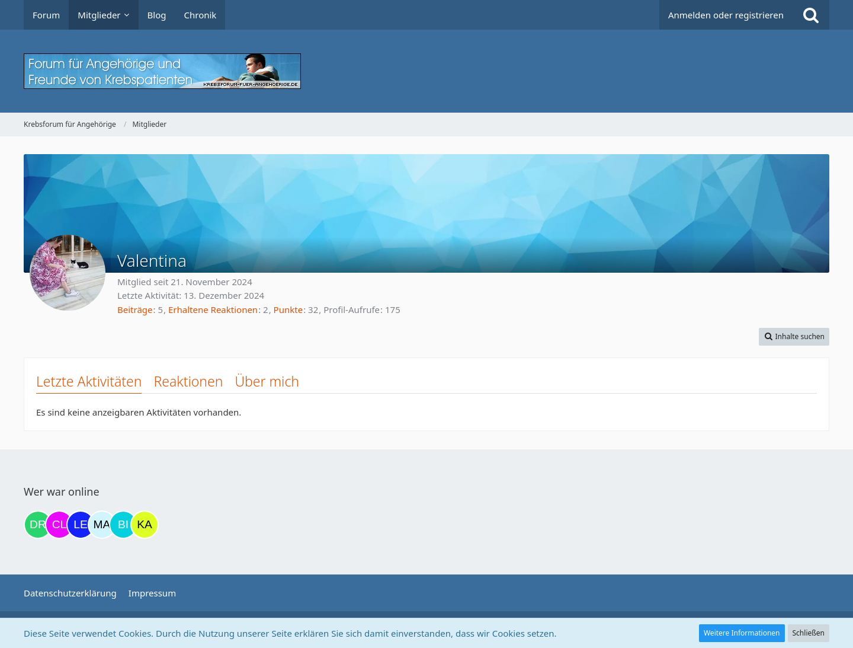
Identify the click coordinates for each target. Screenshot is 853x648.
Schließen (809, 633)
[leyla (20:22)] (80, 524)
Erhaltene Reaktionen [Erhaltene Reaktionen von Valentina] (213, 309)
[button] (794, 337)
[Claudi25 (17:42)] (59, 524)
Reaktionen (188, 381)
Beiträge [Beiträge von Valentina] (135, 309)
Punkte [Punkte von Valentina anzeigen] (288, 309)
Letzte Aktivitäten (89, 381)
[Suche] (811, 15)
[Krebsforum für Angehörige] (426, 71)
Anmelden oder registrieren (726, 15)
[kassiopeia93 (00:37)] (144, 524)
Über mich (267, 381)
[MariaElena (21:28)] (102, 524)
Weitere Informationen (742, 633)
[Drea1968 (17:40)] (38, 524)
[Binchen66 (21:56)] (123, 524)
